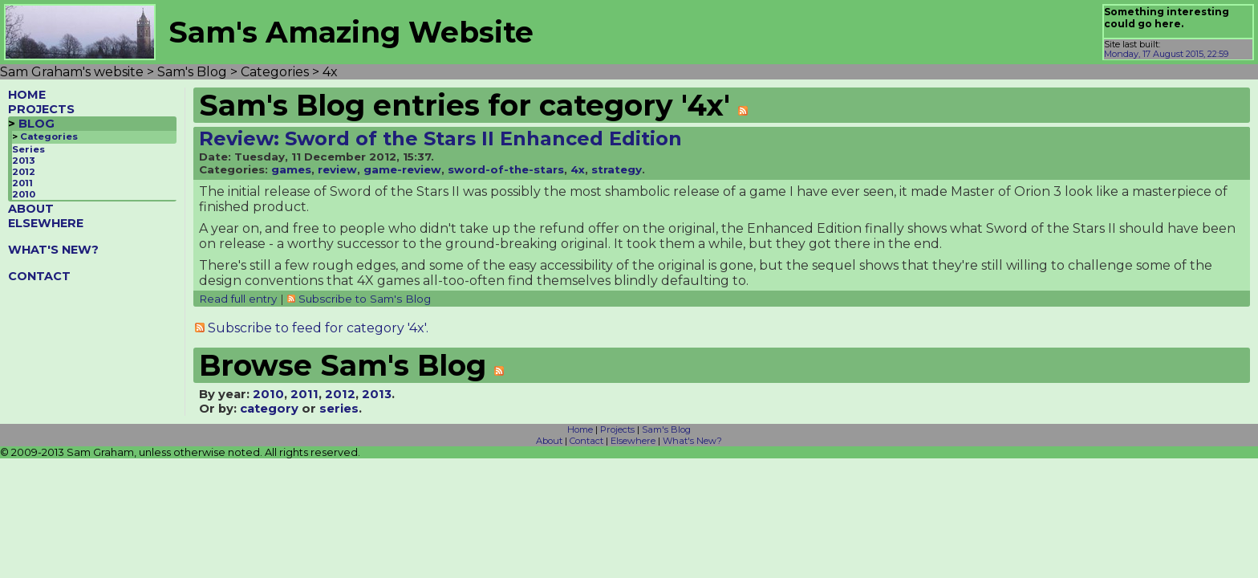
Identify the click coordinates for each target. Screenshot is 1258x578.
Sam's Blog (666, 429)
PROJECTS (41, 109)
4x (577, 169)
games (291, 169)
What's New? (692, 440)
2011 (22, 183)
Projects (617, 429)
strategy (616, 169)
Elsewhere (633, 440)
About (549, 440)
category (269, 408)
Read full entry (238, 298)
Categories (49, 136)
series (339, 408)
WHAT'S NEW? (53, 249)
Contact (586, 440)
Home (580, 429)
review (337, 169)
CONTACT (39, 276)
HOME (27, 95)
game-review (402, 169)
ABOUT (31, 208)
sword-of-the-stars (506, 169)
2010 (23, 194)
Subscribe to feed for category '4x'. (318, 328)
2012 (23, 171)
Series (28, 149)
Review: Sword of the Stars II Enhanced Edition (440, 138)
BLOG (36, 123)
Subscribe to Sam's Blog (364, 298)
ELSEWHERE (45, 223)
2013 (23, 160)
